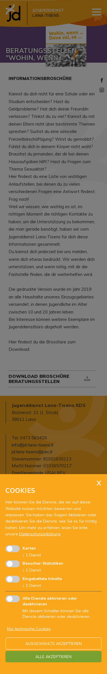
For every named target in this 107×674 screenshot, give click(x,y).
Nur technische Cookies (29, 628)
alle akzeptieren (53, 656)
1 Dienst (32, 555)
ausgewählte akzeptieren (53, 643)
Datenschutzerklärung (39, 533)
